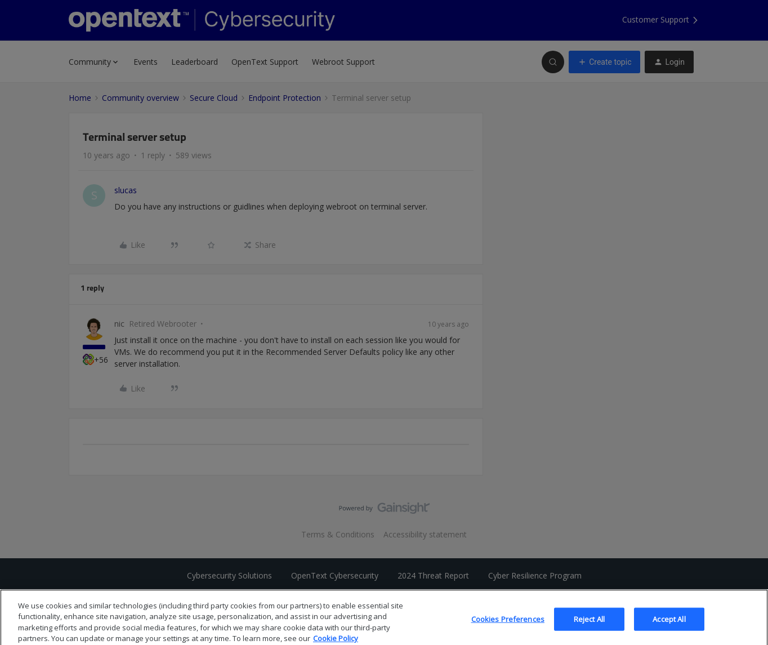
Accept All (669, 627)
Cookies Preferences (507, 627)
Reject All (589, 627)
